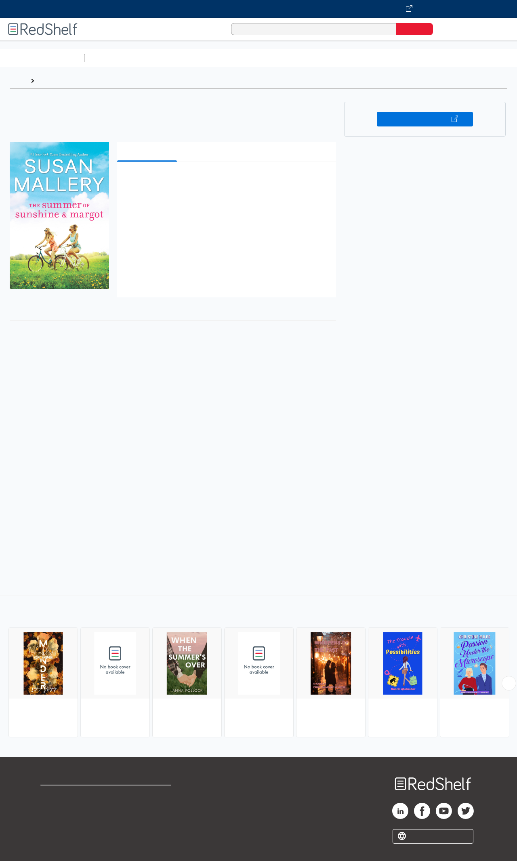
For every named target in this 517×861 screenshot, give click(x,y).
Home (18, 80)
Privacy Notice (62, 821)
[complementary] (258, 667)
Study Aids (109, 58)
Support (52, 808)
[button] (228, 180)
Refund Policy (149, 808)
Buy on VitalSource (425, 119)
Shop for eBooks (66, 795)
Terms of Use (149, 795)
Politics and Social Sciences (398, 58)
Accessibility (147, 821)
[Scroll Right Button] (509, 683)
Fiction (456, 58)
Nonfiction (489, 58)
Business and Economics (313, 58)
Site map (53, 834)
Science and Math (158, 58)
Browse (49, 80)
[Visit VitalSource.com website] (258, 9)
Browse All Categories (42, 58)
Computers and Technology (230, 58)
